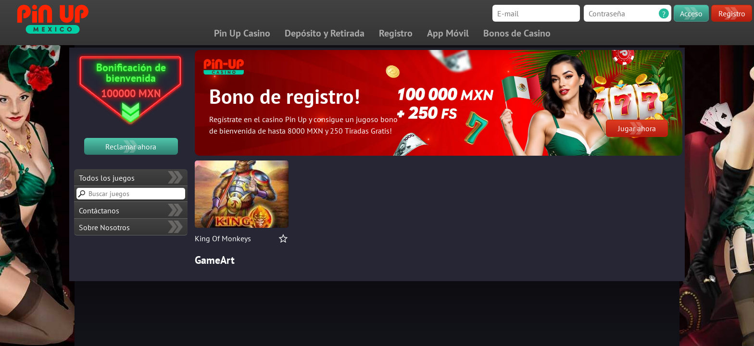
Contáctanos (99, 210)
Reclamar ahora (130, 146)
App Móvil (448, 33)
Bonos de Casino (517, 33)
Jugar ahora (637, 128)
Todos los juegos (107, 178)
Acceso (691, 13)
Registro (731, 13)
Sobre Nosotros (104, 227)
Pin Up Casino (242, 33)
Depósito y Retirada (324, 33)
